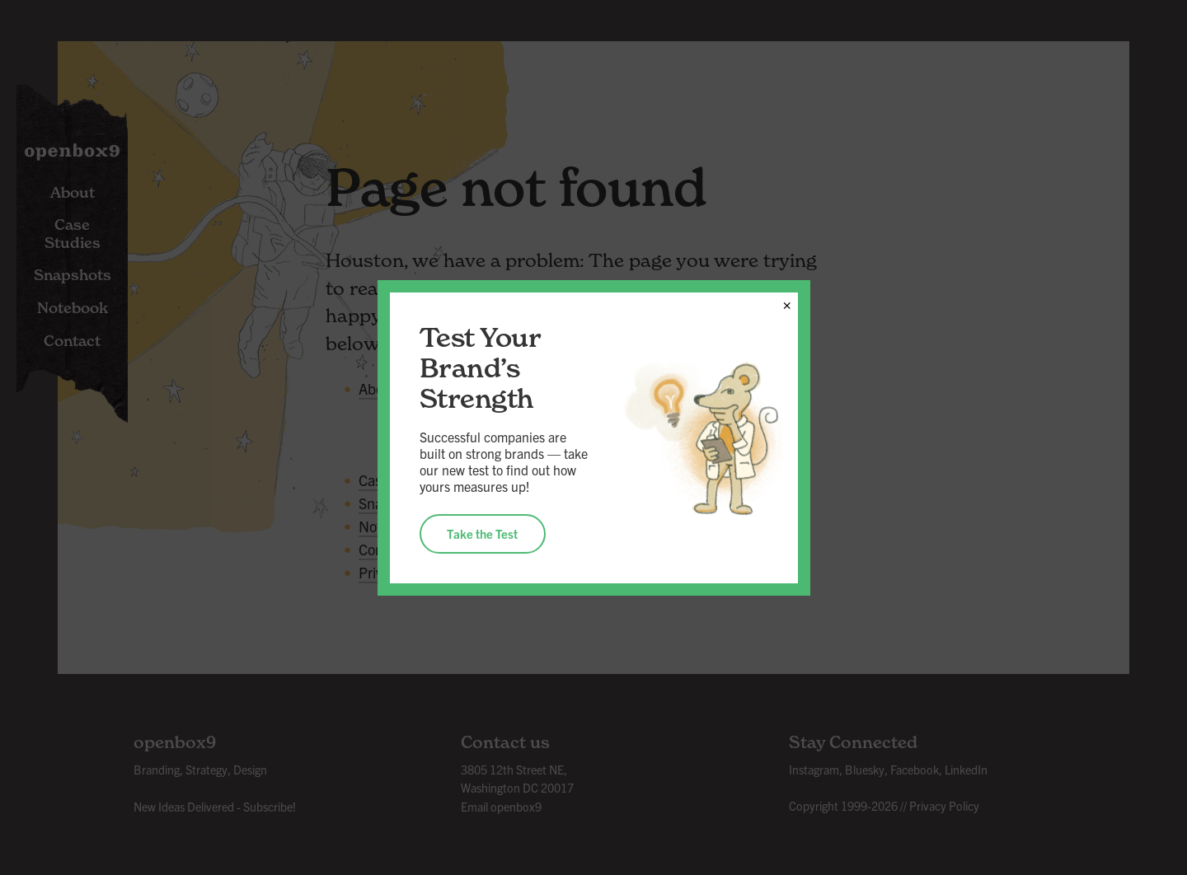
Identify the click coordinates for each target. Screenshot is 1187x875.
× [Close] (786, 302)
